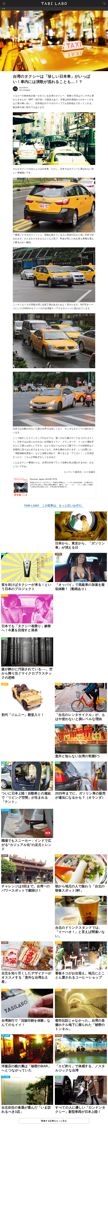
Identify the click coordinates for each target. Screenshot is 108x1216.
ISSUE (57, 513)
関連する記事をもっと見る (54, 1121)
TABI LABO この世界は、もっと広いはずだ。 (54, 505)
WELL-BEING (59, 726)
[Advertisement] (54, 1172)
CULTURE (58, 554)
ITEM (3, 554)
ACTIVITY (4, 596)
